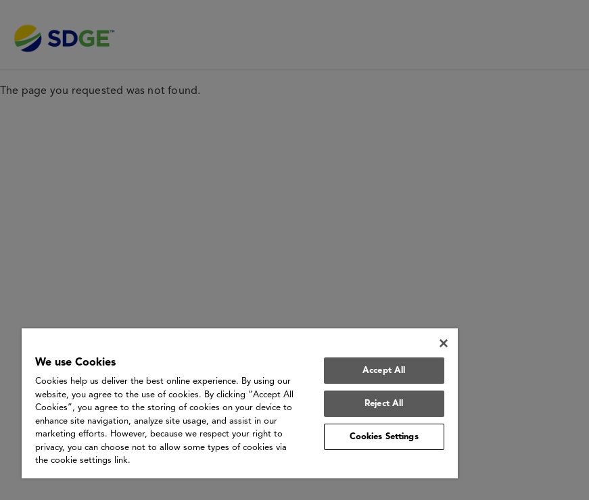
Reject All (383, 403)
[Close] (444, 343)
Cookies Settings (384, 436)
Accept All (383, 370)
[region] (240, 403)
